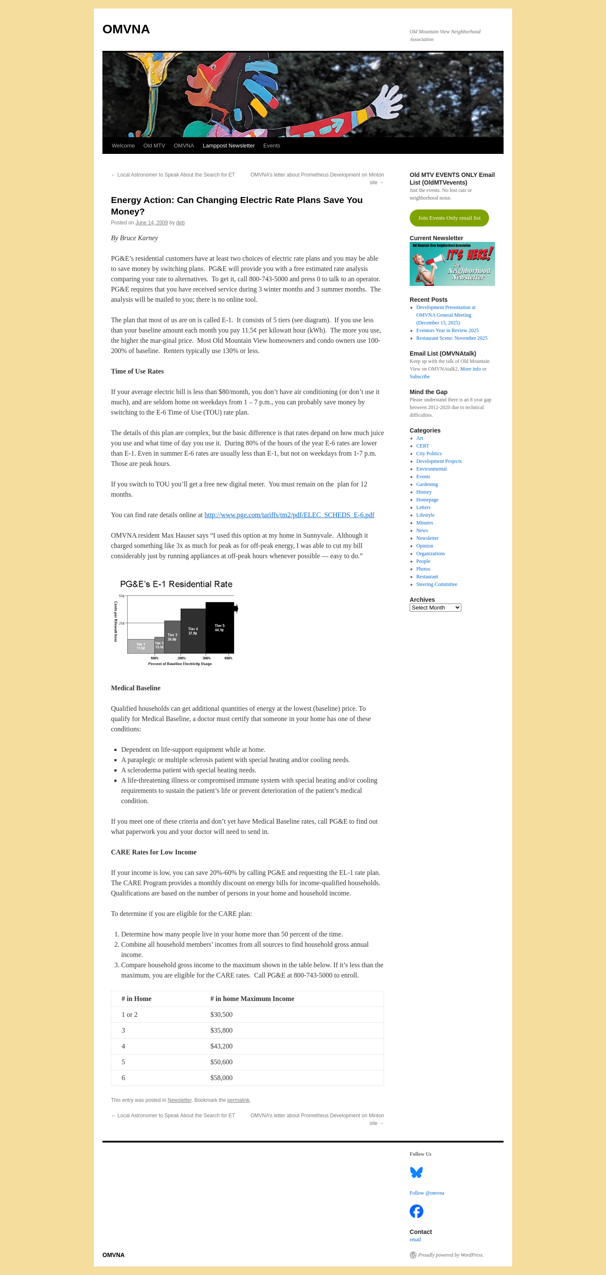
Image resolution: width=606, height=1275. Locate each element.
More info (470, 369)
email (415, 1240)
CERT (423, 446)
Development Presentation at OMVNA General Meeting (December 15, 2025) (446, 315)
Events (271, 145)
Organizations (431, 554)
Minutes (425, 523)
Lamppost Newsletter (229, 145)
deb (180, 223)
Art (420, 438)
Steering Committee (437, 584)
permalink (238, 1100)
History (424, 492)
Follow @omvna (427, 1193)
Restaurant (427, 577)
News (422, 530)
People (424, 561)
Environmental (432, 469)
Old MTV (154, 145)
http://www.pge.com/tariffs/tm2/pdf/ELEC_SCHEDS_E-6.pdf (289, 514)
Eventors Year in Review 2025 (448, 330)
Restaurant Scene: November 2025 (452, 338)
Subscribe (420, 377)
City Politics (429, 453)
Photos (424, 569)
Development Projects (439, 461)
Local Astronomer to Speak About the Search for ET (173, 175)
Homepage (428, 500)
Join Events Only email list (449, 218)
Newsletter (180, 1100)
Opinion (425, 546)
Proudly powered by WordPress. (451, 1255)
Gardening (427, 484)
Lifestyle (426, 515)
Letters (424, 507)
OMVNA (126, 29)
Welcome (123, 145)
